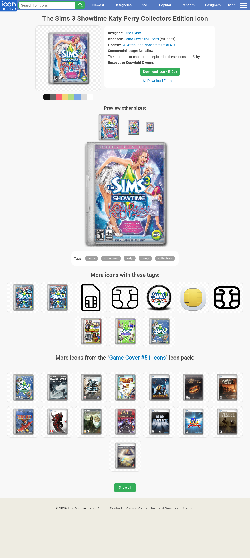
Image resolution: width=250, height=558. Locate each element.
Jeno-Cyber (132, 33)
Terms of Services (164, 508)
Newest (98, 5)
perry (145, 258)
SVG (145, 5)
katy (130, 258)
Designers (213, 5)
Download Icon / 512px (160, 72)
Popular (165, 5)
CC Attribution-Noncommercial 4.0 (148, 45)
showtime (111, 258)
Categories (123, 5)
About (101, 508)
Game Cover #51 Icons (141, 39)
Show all (125, 488)
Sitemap (188, 508)
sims (91, 258)
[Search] (80, 5)
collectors (165, 258)
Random (188, 5)
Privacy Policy (136, 508)
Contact (116, 508)
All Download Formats (159, 81)
